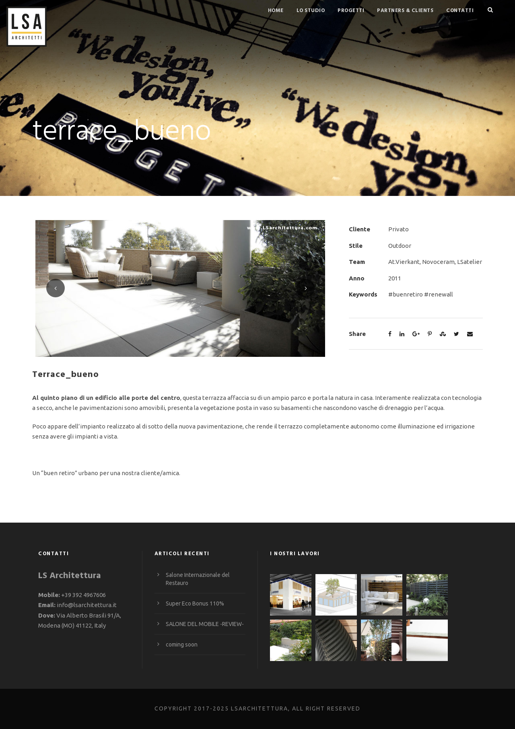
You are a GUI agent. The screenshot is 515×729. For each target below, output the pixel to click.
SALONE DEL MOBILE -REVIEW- (205, 624)
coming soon (182, 644)
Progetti (351, 10)
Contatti (460, 10)
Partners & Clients (405, 10)
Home (276, 10)
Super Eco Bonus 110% (195, 603)
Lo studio (311, 10)
